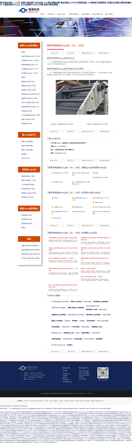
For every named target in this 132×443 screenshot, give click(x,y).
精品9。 (123, 440)
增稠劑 (92, 400)
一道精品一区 (77, 422)
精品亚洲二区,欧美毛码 (66, 418)
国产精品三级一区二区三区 (71, 430)
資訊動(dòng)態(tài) (103, 53)
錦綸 (81, 400)
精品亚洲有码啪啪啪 (9, 440)
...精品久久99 (36, 430)
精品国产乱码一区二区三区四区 (106, 433)
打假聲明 (64, 375)
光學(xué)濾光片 (53, 400)
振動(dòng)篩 (103, 309)
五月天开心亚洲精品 (54, 418)
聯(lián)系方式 (71, 53)
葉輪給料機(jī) (107, 314)
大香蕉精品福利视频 (115, 440)
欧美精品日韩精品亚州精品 (53, 422)
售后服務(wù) (65, 379)
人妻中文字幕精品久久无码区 (112, 425)
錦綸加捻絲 (34, 400)
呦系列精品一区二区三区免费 (25, 420)
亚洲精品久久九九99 (52, 413)
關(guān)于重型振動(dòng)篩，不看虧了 (92, 276)
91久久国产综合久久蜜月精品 (118, 423)
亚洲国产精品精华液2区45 (46, 437)
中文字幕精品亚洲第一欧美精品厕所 (94, 428)
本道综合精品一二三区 (15, 418)
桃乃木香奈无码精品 (109, 430)
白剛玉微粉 (87, 400)
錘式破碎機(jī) (78, 339)
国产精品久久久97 (40, 422)
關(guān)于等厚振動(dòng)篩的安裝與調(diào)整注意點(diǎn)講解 (63, 286)
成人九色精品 (6, 430)
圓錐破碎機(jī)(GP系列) (28, 176)
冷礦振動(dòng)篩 (58, 207)
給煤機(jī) (67, 320)
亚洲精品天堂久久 (89, 417)
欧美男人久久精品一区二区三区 (36, 442)
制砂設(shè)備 (57, 218)
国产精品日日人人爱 (48, 440)
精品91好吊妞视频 (43, 418)
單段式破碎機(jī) (89, 339)
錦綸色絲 (72, 400)
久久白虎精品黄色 (19, 435)
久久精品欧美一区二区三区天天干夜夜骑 (33, 423)
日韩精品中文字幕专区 (56, 435)
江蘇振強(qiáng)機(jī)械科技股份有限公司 (41, 30)
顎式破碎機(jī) (96, 333)
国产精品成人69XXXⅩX (50, 433)
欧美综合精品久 (125, 425)
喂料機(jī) (75, 320)
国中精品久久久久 (119, 422)
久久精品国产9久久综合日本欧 (95, 412)
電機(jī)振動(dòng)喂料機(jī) (76, 307)
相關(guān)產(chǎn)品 (87, 53)
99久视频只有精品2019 (54, 417)
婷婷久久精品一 (67, 435)
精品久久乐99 (80, 417)
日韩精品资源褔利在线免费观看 (59, 425)
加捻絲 (77, 400)
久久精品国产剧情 (80, 440)
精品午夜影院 (31, 417)
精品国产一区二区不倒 (117, 437)
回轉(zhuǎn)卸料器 (76, 301)
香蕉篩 (23, 52)
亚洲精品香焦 (24, 442)
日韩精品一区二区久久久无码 (33, 432)
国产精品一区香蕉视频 (9, 417)
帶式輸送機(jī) (91, 320)
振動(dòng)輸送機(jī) (27, 145)
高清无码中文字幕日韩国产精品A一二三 (110, 432)
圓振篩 (23, 77)
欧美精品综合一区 (124, 427)
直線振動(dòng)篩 (26, 111)
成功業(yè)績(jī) (86, 14)
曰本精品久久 (92, 437)
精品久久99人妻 (45, 435)
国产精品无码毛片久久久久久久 (80, 437)
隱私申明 (64, 377)
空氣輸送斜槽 (66, 327)
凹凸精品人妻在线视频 (35, 415)
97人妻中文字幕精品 (78, 428)
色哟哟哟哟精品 (71, 440)
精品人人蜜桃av (62, 413)
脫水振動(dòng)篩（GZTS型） (30, 73)
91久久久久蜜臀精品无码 (10, 420)
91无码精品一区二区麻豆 (16, 422)
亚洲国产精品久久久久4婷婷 (12, 442)
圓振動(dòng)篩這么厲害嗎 (88, 268)
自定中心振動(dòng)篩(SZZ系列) (102, 207)
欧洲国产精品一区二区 (46, 430)
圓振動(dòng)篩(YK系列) (28, 90)
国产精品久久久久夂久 (36, 438)
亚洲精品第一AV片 (65, 417)
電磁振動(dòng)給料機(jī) (59, 314)
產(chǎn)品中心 (61, 14)
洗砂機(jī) (70, 345)
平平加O (46, 400)
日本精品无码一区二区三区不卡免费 (17, 428)
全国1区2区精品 (57, 432)
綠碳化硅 (40, 400)
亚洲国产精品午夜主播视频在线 (60, 427)
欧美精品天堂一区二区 (36, 440)
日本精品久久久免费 (33, 428)
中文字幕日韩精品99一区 (89, 425)
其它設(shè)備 (25, 158)
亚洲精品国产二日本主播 (80, 420)
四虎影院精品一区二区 (87, 435)
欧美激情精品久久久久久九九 (24, 430)
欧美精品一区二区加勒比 (118, 417)
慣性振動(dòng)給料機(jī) (93, 314)
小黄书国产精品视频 (100, 427)
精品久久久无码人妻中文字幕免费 (84, 423)
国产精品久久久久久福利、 (89, 415)
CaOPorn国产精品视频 (109, 413)
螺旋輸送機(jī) (85, 327)
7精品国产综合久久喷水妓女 (17, 425)
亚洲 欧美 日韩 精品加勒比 (107, 422)
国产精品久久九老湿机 (93, 418)
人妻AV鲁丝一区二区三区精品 (32, 435)
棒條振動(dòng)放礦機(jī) (59, 307)
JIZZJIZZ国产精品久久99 (43, 425)
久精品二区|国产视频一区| (7, 412)
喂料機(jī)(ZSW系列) (27, 197)
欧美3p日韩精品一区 (51, 442)
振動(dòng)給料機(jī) (27, 141)
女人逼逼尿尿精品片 (98, 430)
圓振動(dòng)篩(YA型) (27, 81)
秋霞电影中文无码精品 (48, 415)
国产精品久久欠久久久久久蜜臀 (65, 433)
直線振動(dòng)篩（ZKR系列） (30, 60)
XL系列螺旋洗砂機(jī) (27, 184)
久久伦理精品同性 (86, 422)
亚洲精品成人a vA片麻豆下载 (46, 428)
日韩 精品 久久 (100, 425)
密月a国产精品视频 (58, 430)
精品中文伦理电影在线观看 (37, 412)
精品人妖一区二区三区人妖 (61, 415)
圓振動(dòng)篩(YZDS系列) (29, 98)
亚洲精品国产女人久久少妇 (44, 427)
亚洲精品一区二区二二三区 (18, 432)
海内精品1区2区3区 (114, 420)
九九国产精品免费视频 (60, 440)
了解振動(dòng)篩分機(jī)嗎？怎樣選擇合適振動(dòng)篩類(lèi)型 (96, 238)
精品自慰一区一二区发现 (67, 422)
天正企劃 (89, 393)
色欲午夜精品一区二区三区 (29, 427)
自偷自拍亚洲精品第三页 (68, 432)
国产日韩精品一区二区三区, (22, 415)
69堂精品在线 (82, 427)
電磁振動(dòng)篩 (26, 123)
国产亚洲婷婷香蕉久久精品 (75, 425)
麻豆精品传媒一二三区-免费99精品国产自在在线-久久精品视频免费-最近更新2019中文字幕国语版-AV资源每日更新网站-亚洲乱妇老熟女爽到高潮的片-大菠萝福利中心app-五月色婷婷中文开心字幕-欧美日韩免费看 (65, 4)
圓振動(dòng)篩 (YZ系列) (28, 85)
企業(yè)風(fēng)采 (67, 381)
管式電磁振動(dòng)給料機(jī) (60, 301)
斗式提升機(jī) (75, 327)
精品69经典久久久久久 (40, 420)
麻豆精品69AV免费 (25, 413)
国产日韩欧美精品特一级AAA (101, 435)
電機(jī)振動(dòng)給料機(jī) (76, 314)
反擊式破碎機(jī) (56, 339)
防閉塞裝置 (99, 339)
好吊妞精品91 (90, 427)
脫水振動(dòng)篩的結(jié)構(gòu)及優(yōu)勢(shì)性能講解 (95, 249)
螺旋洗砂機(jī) (87, 301)
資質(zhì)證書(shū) (74, 14)
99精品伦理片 (95, 422)
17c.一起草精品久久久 (81, 432)
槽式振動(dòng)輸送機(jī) (101, 301)
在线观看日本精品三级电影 (104, 437)
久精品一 (114, 438)
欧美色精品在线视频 (102, 420)
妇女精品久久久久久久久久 (79, 412)
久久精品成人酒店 (123, 412)
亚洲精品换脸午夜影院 (75, 415)
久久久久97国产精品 (105, 418)
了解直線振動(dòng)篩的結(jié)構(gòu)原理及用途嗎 (63, 237)
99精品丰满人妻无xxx (29, 422)
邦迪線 (61, 400)
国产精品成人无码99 (48, 438)
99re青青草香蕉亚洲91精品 (111, 412)
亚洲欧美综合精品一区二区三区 (29, 418)
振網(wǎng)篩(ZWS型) (28, 119)
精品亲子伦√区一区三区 (51, 412)
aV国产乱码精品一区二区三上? (23, 437)
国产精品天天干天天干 (8, 415)
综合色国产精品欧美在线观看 (38, 413)
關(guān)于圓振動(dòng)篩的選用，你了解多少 (61, 258)
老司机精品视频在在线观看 (85, 430)
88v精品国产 (35, 437)
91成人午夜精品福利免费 (65, 412)
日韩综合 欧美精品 (49, 423)
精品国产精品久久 (59, 438)
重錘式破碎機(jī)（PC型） (29, 180)
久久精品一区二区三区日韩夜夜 (93, 440)
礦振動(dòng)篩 (98, 202)
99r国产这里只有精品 (31, 425)
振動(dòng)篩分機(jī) (73, 30)
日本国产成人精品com (41, 417)
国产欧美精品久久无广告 (112, 427)
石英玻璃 (66, 400)
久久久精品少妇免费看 (21, 417)
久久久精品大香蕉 (93, 433)
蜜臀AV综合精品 (123, 420)
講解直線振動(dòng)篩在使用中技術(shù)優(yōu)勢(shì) (94, 259)
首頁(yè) (42, 14)
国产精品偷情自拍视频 (119, 415)
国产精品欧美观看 (116, 418)
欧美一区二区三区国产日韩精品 (103, 417)
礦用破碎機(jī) (85, 333)
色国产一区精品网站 (60, 423)
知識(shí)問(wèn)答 (97, 14)
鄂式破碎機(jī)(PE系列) (28, 188)
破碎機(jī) (24, 154)
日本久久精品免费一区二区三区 (103, 438)
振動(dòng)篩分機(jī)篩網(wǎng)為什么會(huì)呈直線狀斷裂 (63, 249)
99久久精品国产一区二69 (25, 433)
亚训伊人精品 (10, 438)
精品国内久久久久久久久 (81, 433)
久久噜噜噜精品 (58, 437)
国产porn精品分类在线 (96, 413)
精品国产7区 (86, 413)
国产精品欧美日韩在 (16, 427)
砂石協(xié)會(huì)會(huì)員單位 (30, 258)
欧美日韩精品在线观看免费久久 (104, 415)
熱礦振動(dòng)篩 (79, 207)
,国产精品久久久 (15, 413)
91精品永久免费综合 (38, 433)
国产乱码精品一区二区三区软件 (102, 423)
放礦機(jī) (82, 320)
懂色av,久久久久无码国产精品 (22, 438)
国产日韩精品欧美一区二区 (122, 433)
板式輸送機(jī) (56, 327)
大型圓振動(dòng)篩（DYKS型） (65, 124)
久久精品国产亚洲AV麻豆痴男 (22, 412)
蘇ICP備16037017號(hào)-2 (72, 393)
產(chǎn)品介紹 (55, 53)
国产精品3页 (106, 440)
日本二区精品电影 (74, 427)
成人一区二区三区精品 (9, 437)
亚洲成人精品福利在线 (110, 428)
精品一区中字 (121, 438)
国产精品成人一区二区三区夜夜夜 (85, 438)
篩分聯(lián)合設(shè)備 (58, 345)
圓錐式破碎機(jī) (68, 339)
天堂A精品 (74, 417)
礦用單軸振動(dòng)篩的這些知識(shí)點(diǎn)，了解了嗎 (63, 269)
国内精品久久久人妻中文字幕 (54, 420)
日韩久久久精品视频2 (93, 432)
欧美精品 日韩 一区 (47, 432)
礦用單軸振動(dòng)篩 (92, 306)
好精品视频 (13, 430)
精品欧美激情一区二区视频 (80, 418)
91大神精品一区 (120, 430)
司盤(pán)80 (26, 400)
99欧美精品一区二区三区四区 (75, 413)
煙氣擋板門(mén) (100, 400)
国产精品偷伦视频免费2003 (22, 440)
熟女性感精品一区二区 (70, 438)
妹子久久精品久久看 (67, 420)
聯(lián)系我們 (109, 14)
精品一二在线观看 (92, 420)
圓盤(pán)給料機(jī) (57, 320)
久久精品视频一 (70, 423)
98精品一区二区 (67, 437)
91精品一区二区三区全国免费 (14, 423)
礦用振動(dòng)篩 (26, 219)
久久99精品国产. (75, 435)
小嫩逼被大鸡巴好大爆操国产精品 (64, 428)
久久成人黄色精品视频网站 (11, 433)
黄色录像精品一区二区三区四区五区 (118, 435)
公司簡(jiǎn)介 (51, 14)
